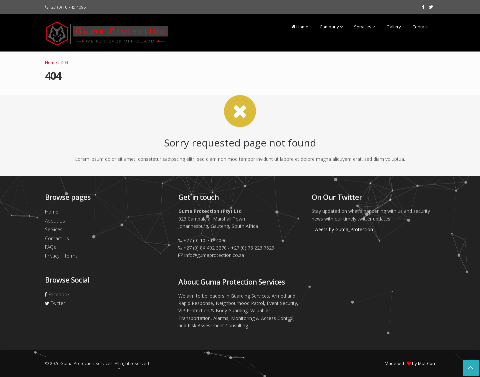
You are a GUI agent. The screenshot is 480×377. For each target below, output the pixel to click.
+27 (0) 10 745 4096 (65, 7)
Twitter (55, 303)
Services (364, 27)
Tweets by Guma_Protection (342, 229)
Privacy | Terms (61, 256)
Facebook (57, 294)
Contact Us (57, 238)
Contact (420, 27)
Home (299, 27)
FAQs (50, 247)
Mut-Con (426, 363)
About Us (55, 221)
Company (331, 27)
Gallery (393, 27)
